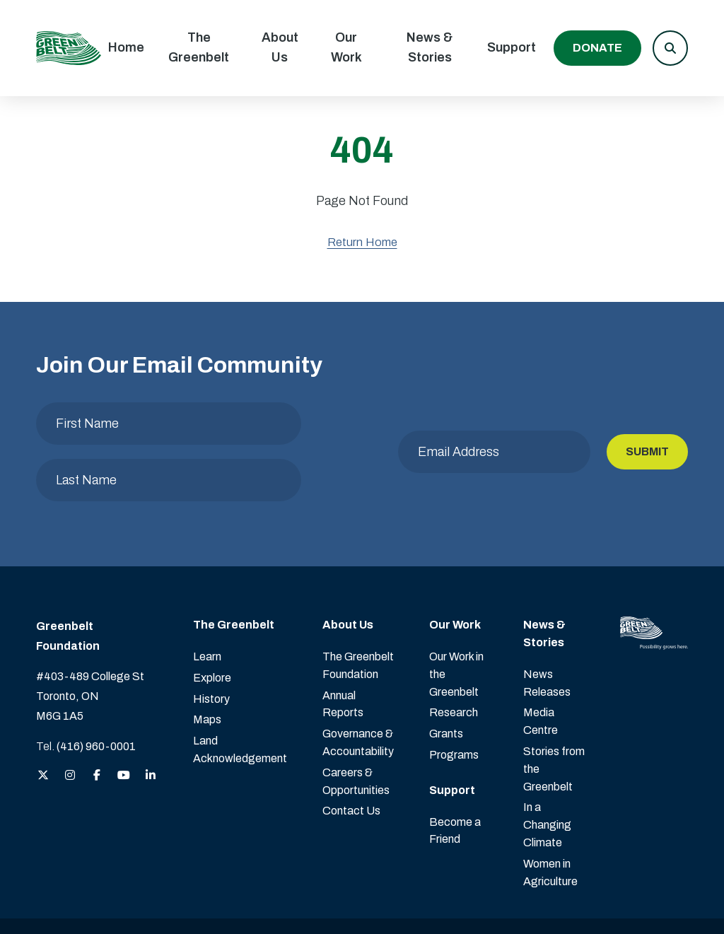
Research (453, 656)
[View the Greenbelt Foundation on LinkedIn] (151, 719)
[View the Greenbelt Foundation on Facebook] (97, 719)
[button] (670, 48)
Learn (207, 600)
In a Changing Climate (547, 768)
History (211, 642)
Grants (446, 677)
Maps (207, 663)
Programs (454, 698)
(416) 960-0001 (96, 690)
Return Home (362, 242)
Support (511, 47)
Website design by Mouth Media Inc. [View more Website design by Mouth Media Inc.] (607, 897)
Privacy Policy (445, 897)
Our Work (346, 47)
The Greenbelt (198, 47)
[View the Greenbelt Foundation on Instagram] (70, 719)
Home (126, 47)
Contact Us (351, 754)
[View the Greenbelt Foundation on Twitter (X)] (43, 719)
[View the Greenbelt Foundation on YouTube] (124, 719)
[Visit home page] (68, 48)
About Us (280, 47)
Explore (212, 621)
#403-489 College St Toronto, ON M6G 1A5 (90, 639)
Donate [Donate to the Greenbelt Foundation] (597, 48)
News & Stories (429, 47)
